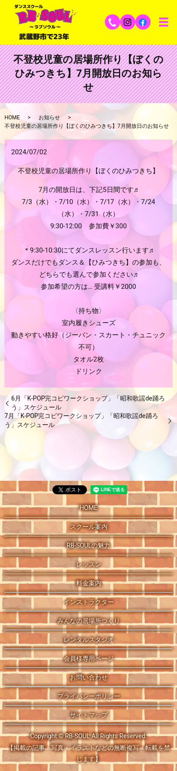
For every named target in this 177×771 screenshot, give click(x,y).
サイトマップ (89, 715)
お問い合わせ (89, 677)
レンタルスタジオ (89, 639)
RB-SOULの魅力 (89, 545)
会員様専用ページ (89, 658)
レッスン (88, 564)
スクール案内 (89, 526)
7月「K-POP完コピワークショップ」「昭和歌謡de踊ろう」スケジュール (81, 420)
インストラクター (89, 601)
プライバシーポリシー (88, 696)
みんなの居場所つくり (88, 620)
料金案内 (88, 583)
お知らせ (49, 117)
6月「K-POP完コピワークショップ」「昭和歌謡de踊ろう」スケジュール (88, 403)
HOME (12, 117)
